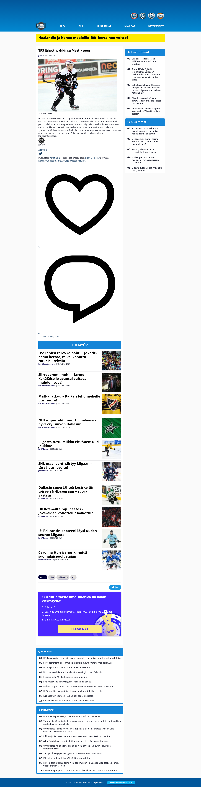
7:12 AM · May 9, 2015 (48, 336)
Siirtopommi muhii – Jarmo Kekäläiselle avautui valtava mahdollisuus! (62, 378)
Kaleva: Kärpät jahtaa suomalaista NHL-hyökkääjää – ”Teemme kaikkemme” (80, 770)
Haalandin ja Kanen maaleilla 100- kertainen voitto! (83, 37)
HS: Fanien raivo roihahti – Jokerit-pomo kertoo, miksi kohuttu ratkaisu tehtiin (67, 356)
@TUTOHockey (92, 157)
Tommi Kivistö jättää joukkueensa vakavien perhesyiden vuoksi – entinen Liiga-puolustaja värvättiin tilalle (82, 722)
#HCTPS (82, 160)
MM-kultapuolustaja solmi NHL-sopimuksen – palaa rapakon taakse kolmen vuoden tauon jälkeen (81, 764)
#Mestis (73, 160)
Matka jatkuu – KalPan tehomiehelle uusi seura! (69, 398)
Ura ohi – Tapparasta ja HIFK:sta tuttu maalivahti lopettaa (71, 716)
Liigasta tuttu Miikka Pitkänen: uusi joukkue (68, 443)
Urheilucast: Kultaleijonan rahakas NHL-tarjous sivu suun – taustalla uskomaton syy (77, 747)
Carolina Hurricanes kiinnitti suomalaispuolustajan (62, 554)
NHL (81, 26)
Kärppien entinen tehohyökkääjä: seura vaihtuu (67, 758)
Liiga (63, 26)
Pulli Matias (63, 577)
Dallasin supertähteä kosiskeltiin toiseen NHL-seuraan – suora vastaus (66, 491)
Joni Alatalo (43, 449)
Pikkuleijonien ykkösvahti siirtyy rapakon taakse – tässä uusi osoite (76, 736)
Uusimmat (46, 651)
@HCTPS (42, 150)
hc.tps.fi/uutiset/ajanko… (50, 160)
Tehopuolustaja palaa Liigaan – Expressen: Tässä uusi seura (72, 753)
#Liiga (66, 160)
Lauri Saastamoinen (47, 364)
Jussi (40, 55)
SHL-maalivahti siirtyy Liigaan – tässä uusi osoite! (65, 465)
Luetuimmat (47, 709)
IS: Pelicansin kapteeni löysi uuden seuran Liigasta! (67, 532)
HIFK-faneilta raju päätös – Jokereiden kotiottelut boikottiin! (66, 511)
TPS (73, 577)
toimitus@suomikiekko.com (121, 782)
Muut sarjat (104, 26)
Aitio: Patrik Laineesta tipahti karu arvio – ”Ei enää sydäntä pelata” (75, 741)
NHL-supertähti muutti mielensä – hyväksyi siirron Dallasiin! (67, 422)
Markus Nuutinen (46, 559)
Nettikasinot (156, 26)
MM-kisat (129, 26)
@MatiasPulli (55, 157)
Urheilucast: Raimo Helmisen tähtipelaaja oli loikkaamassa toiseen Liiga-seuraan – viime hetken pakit (79, 730)
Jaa (115, 587)
